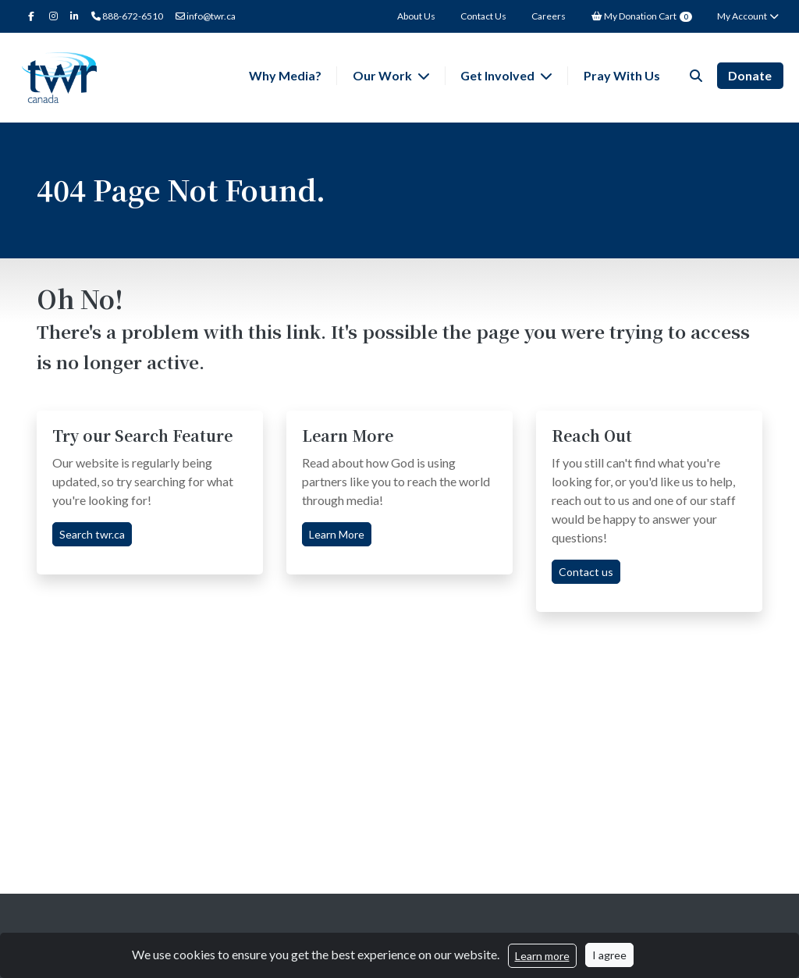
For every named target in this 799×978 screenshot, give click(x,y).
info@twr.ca (206, 16)
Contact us (586, 571)
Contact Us (483, 16)
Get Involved (498, 75)
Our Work (383, 75)
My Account (748, 16)
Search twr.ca (92, 534)
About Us (416, 16)
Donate (750, 75)
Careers (548, 16)
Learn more (542, 955)
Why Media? (285, 75)
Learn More (336, 534)
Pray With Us (622, 75)
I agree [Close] (609, 955)
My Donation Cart (641, 16)
